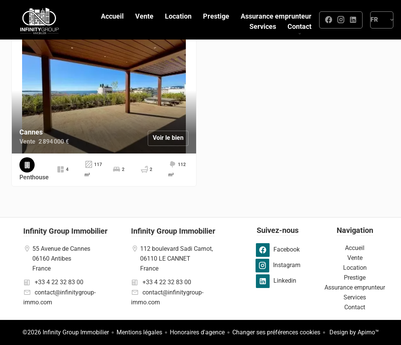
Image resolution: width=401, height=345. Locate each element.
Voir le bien (168, 137)
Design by (353, 332)
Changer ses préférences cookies (276, 332)
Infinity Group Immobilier (65, 231)
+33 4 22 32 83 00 (59, 282)
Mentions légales (139, 332)
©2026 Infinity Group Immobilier (65, 332)
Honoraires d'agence (197, 332)
